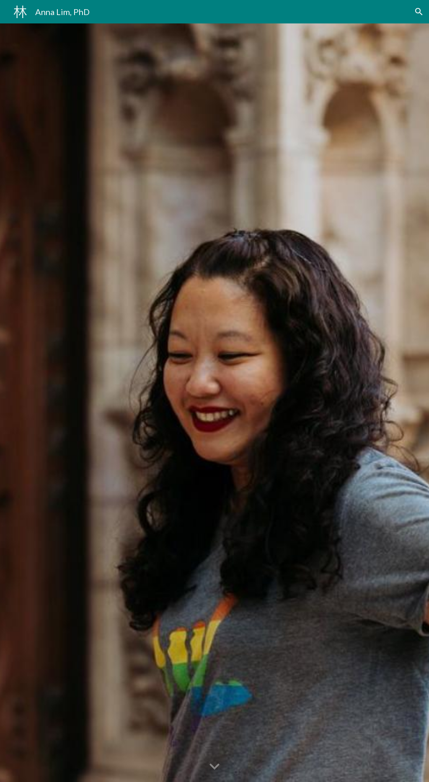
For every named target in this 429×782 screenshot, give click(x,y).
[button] (419, 12)
